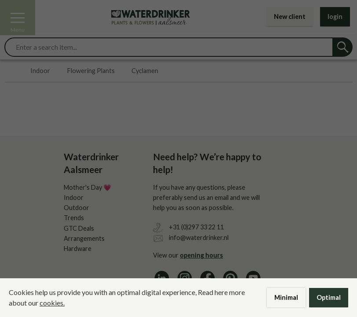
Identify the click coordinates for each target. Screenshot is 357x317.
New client (290, 16)
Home (9, 71)
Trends (74, 217)
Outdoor (76, 207)
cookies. (52, 303)
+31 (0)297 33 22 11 (196, 227)
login (335, 16)
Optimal (329, 297)
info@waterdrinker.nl (199, 237)
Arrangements (84, 238)
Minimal (286, 297)
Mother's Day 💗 (87, 187)
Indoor (40, 71)
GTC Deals (79, 228)
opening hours (201, 255)
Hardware (77, 248)
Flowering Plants (91, 71)
